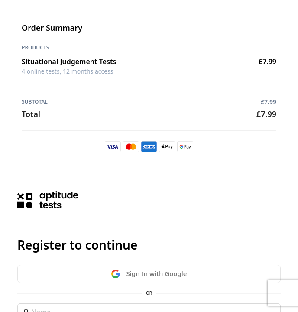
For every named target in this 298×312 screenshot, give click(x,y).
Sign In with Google (149, 273)
